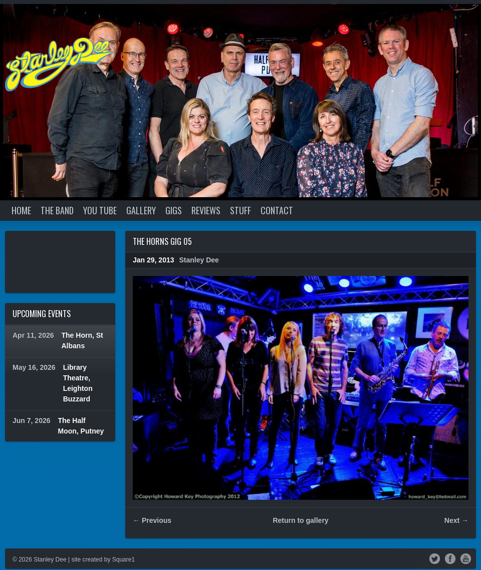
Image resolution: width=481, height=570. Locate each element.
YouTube (465, 557)
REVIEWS (205, 210)
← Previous (152, 520)
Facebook (450, 557)
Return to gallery (300, 520)
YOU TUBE (100, 210)
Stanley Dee (199, 260)
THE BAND (57, 210)
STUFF (240, 210)
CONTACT (277, 210)
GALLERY (141, 210)
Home (21, 210)
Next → (456, 520)
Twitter (434, 557)
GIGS (173, 210)
